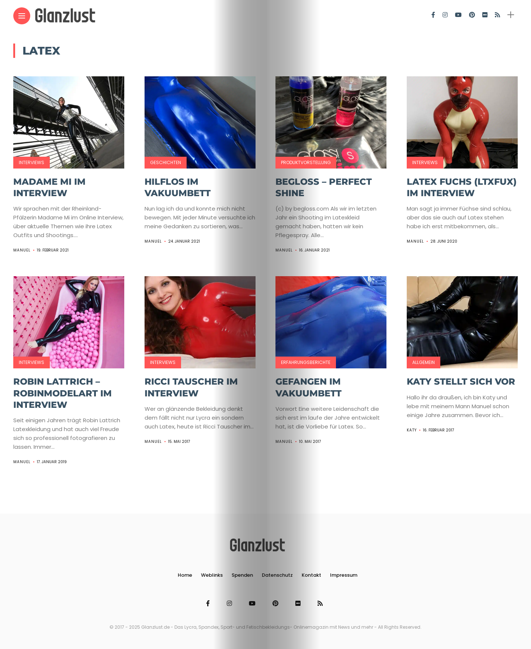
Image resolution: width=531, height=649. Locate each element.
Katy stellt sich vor (461, 381)
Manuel (22, 250)
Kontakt (311, 575)
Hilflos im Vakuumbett (178, 187)
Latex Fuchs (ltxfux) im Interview (462, 187)
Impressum (343, 575)
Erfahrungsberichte (305, 362)
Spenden (242, 575)
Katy (412, 430)
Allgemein (423, 362)
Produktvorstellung (306, 162)
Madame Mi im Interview (49, 187)
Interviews (31, 162)
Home (185, 575)
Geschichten (165, 162)
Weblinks (212, 575)
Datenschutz (277, 575)
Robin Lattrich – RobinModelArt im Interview (62, 393)
